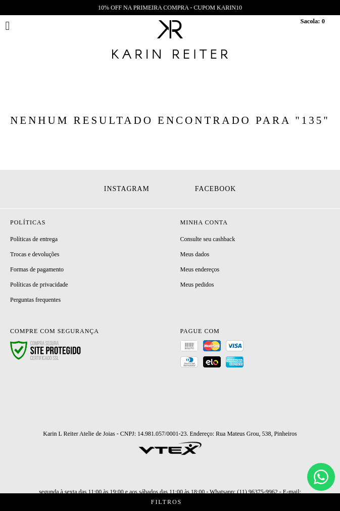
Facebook (215, 189)
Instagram (127, 189)
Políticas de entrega (34, 239)
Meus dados (195, 254)
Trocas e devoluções (35, 254)
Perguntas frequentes (35, 299)
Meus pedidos (197, 284)
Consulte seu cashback (207, 239)
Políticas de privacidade (39, 284)
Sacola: (312, 21)
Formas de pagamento (37, 269)
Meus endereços (200, 269)
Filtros (170, 502)
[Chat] (321, 477)
